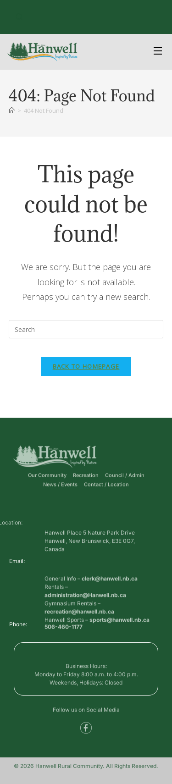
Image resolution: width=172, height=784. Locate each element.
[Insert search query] (86, 329)
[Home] (12, 110)
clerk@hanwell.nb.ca (110, 596)
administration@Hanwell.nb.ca (85, 613)
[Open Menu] (158, 52)
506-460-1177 (63, 629)
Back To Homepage (86, 366)
